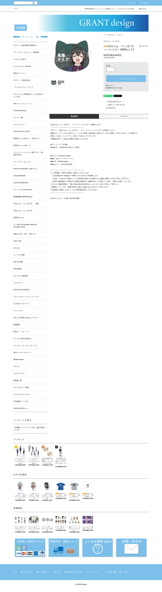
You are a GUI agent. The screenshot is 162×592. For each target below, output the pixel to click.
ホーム (16, 8)
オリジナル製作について (107, 9)
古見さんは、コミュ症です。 (115, 34)
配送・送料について (43, 572)
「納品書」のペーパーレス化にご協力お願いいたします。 (30, 429)
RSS (120, 572)
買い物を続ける (110, 108)
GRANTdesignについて (92, 9)
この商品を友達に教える (112, 101)
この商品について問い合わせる (114, 105)
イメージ (123, 116)
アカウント (130, 3)
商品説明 (74, 116)
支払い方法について (27, 572)
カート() (142, 3)
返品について (110, 85)
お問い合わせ (141, 9)
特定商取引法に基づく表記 (114, 88)
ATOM (125, 572)
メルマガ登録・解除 (110, 572)
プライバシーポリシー (93, 572)
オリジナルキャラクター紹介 (125, 9)
